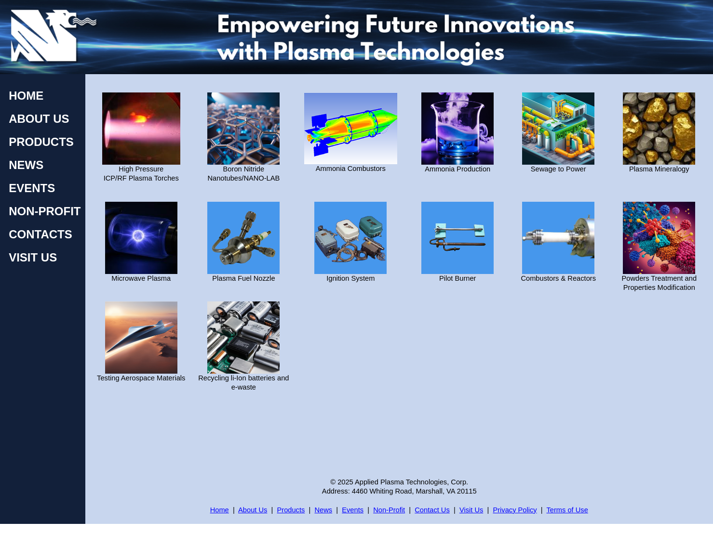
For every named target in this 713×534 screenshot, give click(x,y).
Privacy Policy (515, 510)
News (323, 510)
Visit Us (471, 510)
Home (219, 510)
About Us (252, 510)
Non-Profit (389, 510)
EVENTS (32, 188)
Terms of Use (567, 510)
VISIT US (33, 257)
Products (291, 510)
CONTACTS (40, 234)
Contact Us (432, 510)
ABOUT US (39, 118)
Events (352, 510)
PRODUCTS (41, 141)
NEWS (26, 164)
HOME (26, 95)
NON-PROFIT (45, 211)
